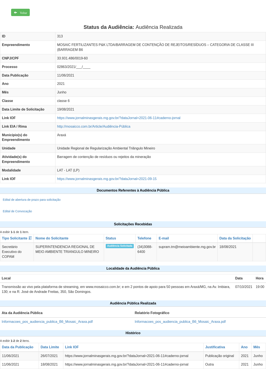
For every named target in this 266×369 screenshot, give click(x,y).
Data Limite (50, 347)
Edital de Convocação (17, 211)
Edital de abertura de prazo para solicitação (32, 199)
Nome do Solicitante (52, 238)
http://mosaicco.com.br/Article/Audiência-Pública (93, 126)
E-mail (164, 238)
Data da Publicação (17, 347)
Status (111, 238)
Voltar (22, 12)
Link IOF (72, 347)
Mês (256, 347)
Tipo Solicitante (14, 238)
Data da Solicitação (235, 238)
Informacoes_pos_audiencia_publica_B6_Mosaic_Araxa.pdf (47, 321)
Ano (244, 347)
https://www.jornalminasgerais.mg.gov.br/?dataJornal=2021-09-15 (107, 179)
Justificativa (215, 347)
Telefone (144, 238)
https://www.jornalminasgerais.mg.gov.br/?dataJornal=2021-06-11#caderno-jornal (118, 118)
